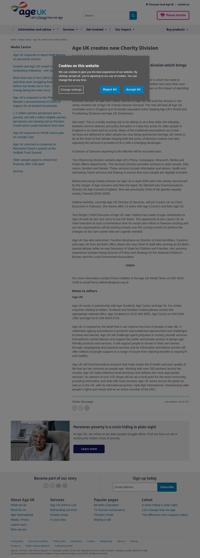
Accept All (133, 89)
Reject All (110, 89)
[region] (101, 78)
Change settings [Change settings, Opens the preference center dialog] (71, 89)
